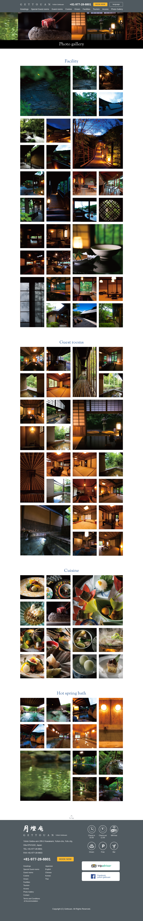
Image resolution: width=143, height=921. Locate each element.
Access (105, 9)
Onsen (77, 9)
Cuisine (68, 9)
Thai (47, 879)
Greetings (24, 9)
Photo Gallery (117, 9)
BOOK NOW (100, 4)
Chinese (48, 872)
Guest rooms (57, 9)
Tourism (96, 9)
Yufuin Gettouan (45, 835)
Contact (26, 895)
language (116, 4)
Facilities (86, 9)
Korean (48, 876)
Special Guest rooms (40, 9)
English (48, 869)
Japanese (49, 866)
